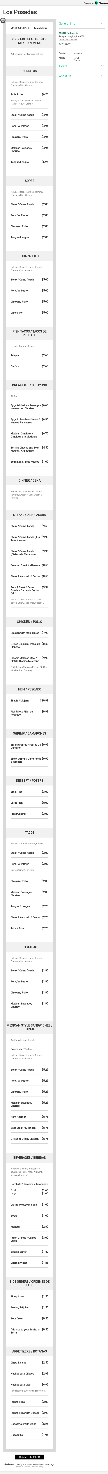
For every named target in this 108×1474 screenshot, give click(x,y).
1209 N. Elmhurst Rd (68, 33)
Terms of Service (23, 1467)
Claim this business (68, 39)
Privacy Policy (37, 1467)
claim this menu (29, 1456)
